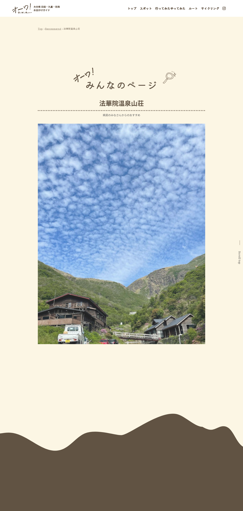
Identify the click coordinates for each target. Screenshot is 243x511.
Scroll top (240, 257)
